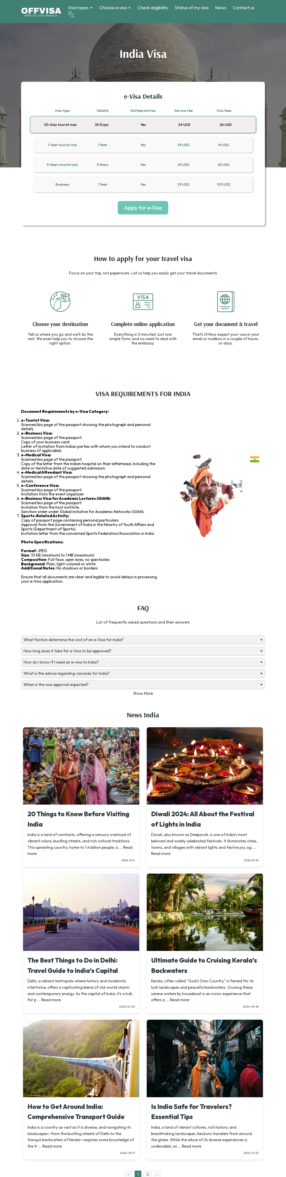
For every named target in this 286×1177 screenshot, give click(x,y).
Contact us (243, 7)
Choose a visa (113, 7)
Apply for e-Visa (143, 207)
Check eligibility (153, 7)
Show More (143, 693)
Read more (160, 853)
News (220, 7)
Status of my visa (191, 7)
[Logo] (41, 11)
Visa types (78, 7)
